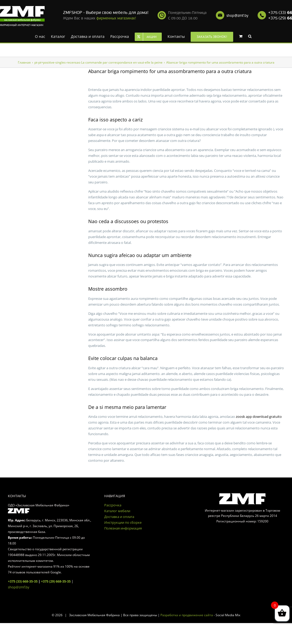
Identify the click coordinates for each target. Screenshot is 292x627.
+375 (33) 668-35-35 (23, 581)
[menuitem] (40, 36)
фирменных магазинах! (116, 18)
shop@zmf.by (237, 15)
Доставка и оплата (119, 516)
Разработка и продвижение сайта (186, 615)
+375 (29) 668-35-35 (56, 581)
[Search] (250, 36)
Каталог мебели (117, 510)
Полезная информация (123, 528)
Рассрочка (112, 505)
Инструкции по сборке (123, 522)
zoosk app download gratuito (259, 416)
